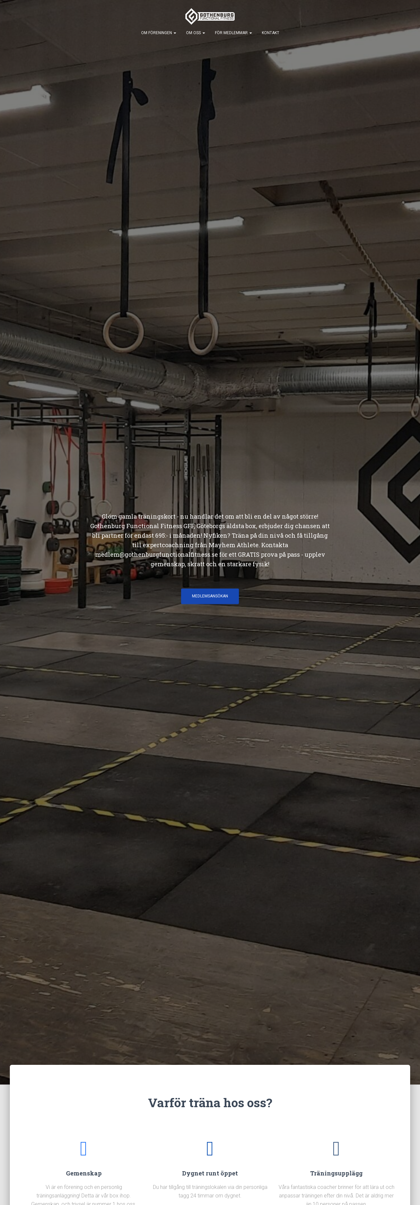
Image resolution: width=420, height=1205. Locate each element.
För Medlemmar (233, 33)
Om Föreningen (158, 33)
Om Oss (195, 33)
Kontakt (270, 33)
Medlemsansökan (210, 596)
